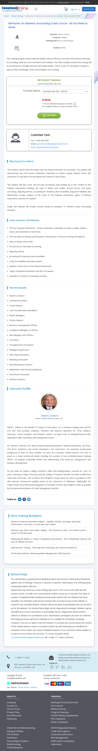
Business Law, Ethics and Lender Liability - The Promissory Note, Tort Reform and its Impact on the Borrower (48, 532)
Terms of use (23, 687)
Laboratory (56, 744)
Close (87, 2)
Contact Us (12, 705)
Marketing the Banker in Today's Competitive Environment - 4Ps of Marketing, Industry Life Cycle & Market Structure (51, 540)
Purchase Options (31, 90)
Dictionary (12, 718)
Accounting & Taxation (18, 741)
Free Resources (14, 715)
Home (6, 16)
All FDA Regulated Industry (63, 728)
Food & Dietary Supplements (64, 715)
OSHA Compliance (59, 722)
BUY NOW (49, 116)
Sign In (75, 9)
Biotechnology (14, 744)
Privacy (34, 687)
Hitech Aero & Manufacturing (21, 728)
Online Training (17, 16)
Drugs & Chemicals (60, 712)
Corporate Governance (62, 734)
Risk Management (59, 737)
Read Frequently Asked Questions (45, 147)
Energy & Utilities (15, 731)
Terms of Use (13, 709)
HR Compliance (58, 718)
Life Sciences (57, 705)
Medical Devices (58, 709)
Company (11, 702)
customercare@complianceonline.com (52, 144)
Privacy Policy (13, 712)
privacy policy (63, 2)
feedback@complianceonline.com (72, 660)
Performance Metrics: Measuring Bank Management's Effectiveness (40, 553)
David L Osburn (64, 34)
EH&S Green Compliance (62, 741)
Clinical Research (15, 747)
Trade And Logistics (60, 731)
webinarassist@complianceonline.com (74, 658)
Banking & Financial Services (64, 702)
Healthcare (12, 737)
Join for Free (89, 9)
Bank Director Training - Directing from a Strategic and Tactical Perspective (44, 547)
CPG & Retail (13, 734)
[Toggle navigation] (35, 9)
